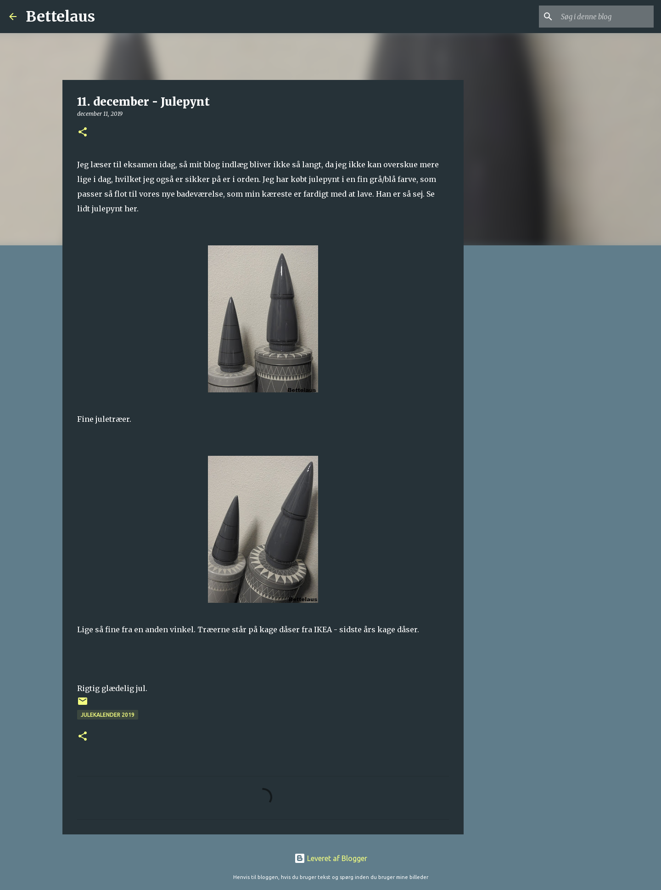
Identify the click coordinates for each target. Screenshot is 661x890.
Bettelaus (60, 16)
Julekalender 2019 (107, 715)
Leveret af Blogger (330, 858)
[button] (82, 132)
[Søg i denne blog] (605, 17)
